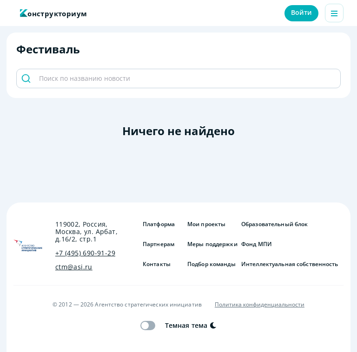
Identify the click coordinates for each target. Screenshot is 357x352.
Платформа (159, 224)
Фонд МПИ (256, 244)
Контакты (157, 264)
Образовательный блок (274, 224)
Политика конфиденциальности (259, 304)
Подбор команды (210, 264)
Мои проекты (206, 224)
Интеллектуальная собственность (289, 264)
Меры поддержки (210, 244)
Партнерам (158, 244)
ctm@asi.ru (74, 267)
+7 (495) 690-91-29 (85, 253)
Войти (301, 12)
